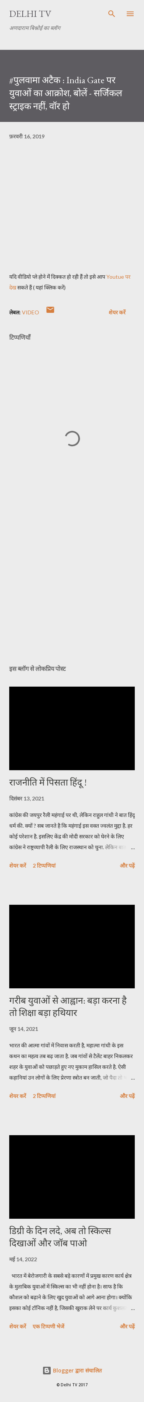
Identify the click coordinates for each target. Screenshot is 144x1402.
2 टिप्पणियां (44, 865)
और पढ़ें (127, 865)
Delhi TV (30, 14)
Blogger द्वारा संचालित (72, 1370)
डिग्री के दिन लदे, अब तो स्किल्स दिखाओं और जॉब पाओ (60, 1237)
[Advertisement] (72, 592)
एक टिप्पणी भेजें (48, 1326)
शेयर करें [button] (117, 312)
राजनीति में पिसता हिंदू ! (48, 782)
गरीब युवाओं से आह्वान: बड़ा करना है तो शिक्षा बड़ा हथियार (68, 1006)
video (30, 312)
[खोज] (111, 13)
